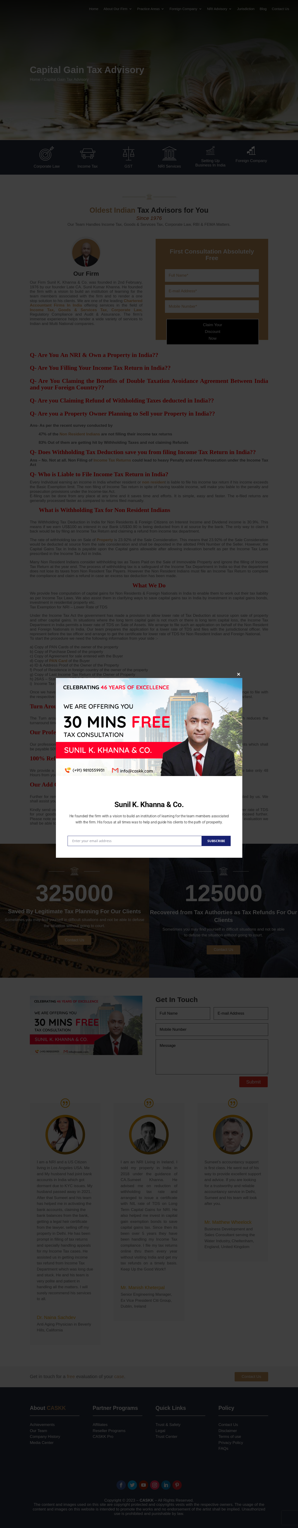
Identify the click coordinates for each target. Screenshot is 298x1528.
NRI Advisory (217, 9)
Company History (45, 1436)
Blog (263, 9)
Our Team (38, 1431)
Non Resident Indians (79, 434)
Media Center (42, 1442)
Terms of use (229, 1436)
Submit (253, 1081)
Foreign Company (183, 9)
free (71, 1376)
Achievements (42, 1424)
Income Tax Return (203, 452)
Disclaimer (227, 1431)
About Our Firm (115, 9)
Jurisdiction (245, 9)
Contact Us (280, 9)
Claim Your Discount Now (212, 332)
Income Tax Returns (112, 460)
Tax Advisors (158, 210)
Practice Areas (148, 9)
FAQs (223, 1448)
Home (93, 9)
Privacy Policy (230, 1442)
